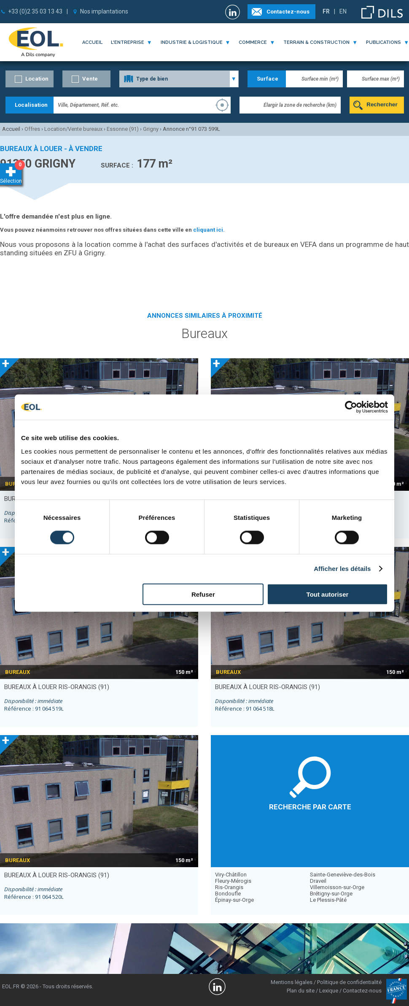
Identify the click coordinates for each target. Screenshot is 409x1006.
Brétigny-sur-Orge (331, 893)
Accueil (92, 42)
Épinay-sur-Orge (234, 900)
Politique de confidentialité (349, 982)
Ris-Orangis (229, 887)
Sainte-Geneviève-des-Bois (342, 874)
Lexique (328, 990)
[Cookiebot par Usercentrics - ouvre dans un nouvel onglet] (351, 407)
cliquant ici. (209, 230)
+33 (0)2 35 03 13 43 (35, 11)
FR (326, 11)
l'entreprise (127, 42)
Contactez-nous (287, 11)
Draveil (318, 881)
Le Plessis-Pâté (328, 900)
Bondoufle (228, 893)
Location (36, 79)
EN (343, 11)
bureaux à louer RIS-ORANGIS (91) (56, 687)
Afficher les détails (342, 568)
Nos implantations (104, 11)
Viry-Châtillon (231, 874)
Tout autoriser (328, 594)
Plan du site (301, 990)
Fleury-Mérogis (233, 881)
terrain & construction (316, 42)
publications (383, 42)
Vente (90, 79)
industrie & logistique (192, 42)
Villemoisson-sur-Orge (337, 887)
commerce (253, 42)
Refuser (203, 594)
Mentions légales (291, 982)
